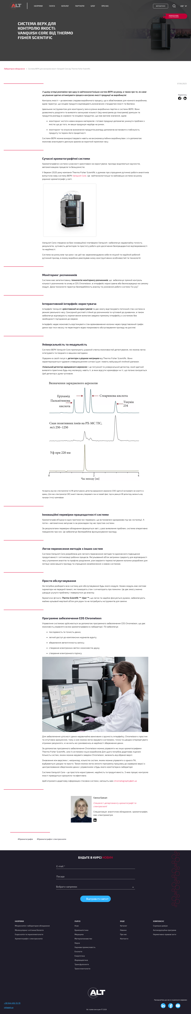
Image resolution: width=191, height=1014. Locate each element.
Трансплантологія (82, 968)
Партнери (79, 6)
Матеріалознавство (83, 938)
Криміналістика (81, 930)
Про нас (123, 934)
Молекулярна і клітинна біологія (29, 930)
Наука (77, 943)
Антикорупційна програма (164, 930)
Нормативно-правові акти (164, 934)
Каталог (65, 6)
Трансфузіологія (82, 964)
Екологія (78, 951)
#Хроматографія (25, 839)
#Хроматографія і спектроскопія (51, 839)
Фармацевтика (81, 960)
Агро (77, 926)
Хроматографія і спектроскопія (29, 938)
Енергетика (80, 956)
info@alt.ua (8, 1007)
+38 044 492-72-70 (12, 1003)
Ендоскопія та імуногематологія (29, 934)
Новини (123, 930)
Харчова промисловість (85, 947)
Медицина (79, 934)
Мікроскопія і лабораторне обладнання (32, 926)
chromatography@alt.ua (125, 781)
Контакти (124, 938)
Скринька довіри (160, 926)
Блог (93, 6)
